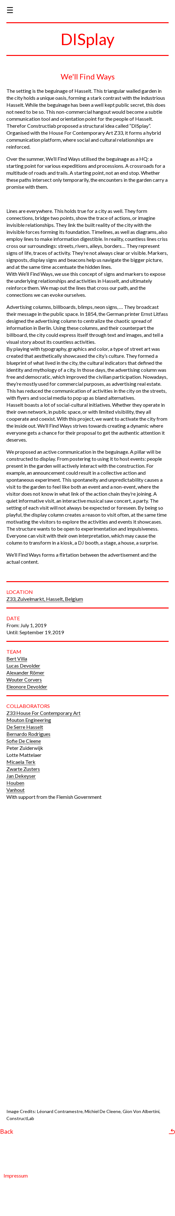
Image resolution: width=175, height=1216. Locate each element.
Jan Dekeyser (21, 776)
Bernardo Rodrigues (28, 734)
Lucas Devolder (23, 665)
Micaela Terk (20, 762)
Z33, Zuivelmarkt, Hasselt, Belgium (44, 599)
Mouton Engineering (28, 720)
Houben (15, 783)
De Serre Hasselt (24, 727)
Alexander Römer (25, 672)
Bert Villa (16, 659)
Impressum (16, 1175)
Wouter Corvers (24, 679)
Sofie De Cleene (23, 741)
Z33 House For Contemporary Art (43, 713)
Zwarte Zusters (23, 769)
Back (6, 1131)
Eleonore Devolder (26, 686)
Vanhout (15, 790)
